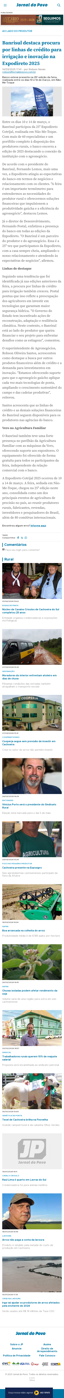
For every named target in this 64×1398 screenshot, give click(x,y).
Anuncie (17, 1348)
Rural (9, 559)
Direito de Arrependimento (47, 1350)
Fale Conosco (47, 1355)
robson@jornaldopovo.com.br (19, 72)
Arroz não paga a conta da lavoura (23, 1240)
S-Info (32, 1378)
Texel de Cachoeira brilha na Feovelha (25, 1120)
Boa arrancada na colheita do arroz (23, 930)
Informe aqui (38, 526)
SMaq (32, 1380)
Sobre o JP (16, 1344)
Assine (47, 1344)
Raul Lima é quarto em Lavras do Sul (24, 1180)
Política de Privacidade (16, 1355)
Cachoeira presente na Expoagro (22, 868)
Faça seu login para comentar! (21, 550)
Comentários (15, 545)
